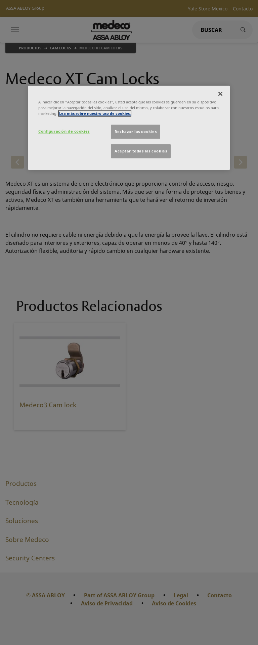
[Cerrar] (220, 94)
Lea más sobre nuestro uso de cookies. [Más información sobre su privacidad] (95, 113)
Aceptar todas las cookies (141, 151)
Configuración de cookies (64, 131)
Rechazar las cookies (136, 131)
